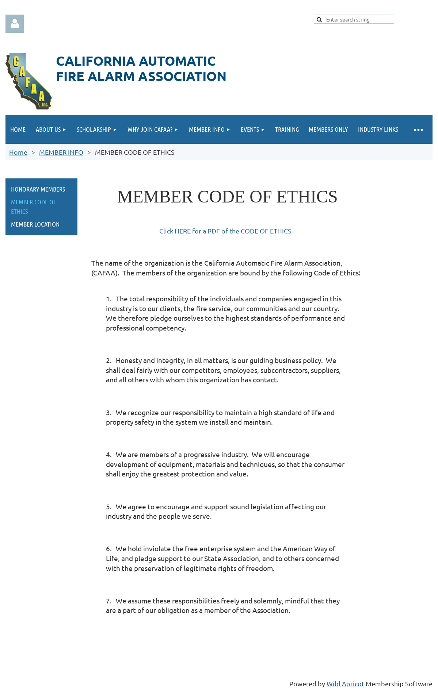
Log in (14, 24)
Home (18, 152)
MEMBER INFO (61, 152)
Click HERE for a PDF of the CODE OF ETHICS (225, 231)
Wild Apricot (345, 683)
